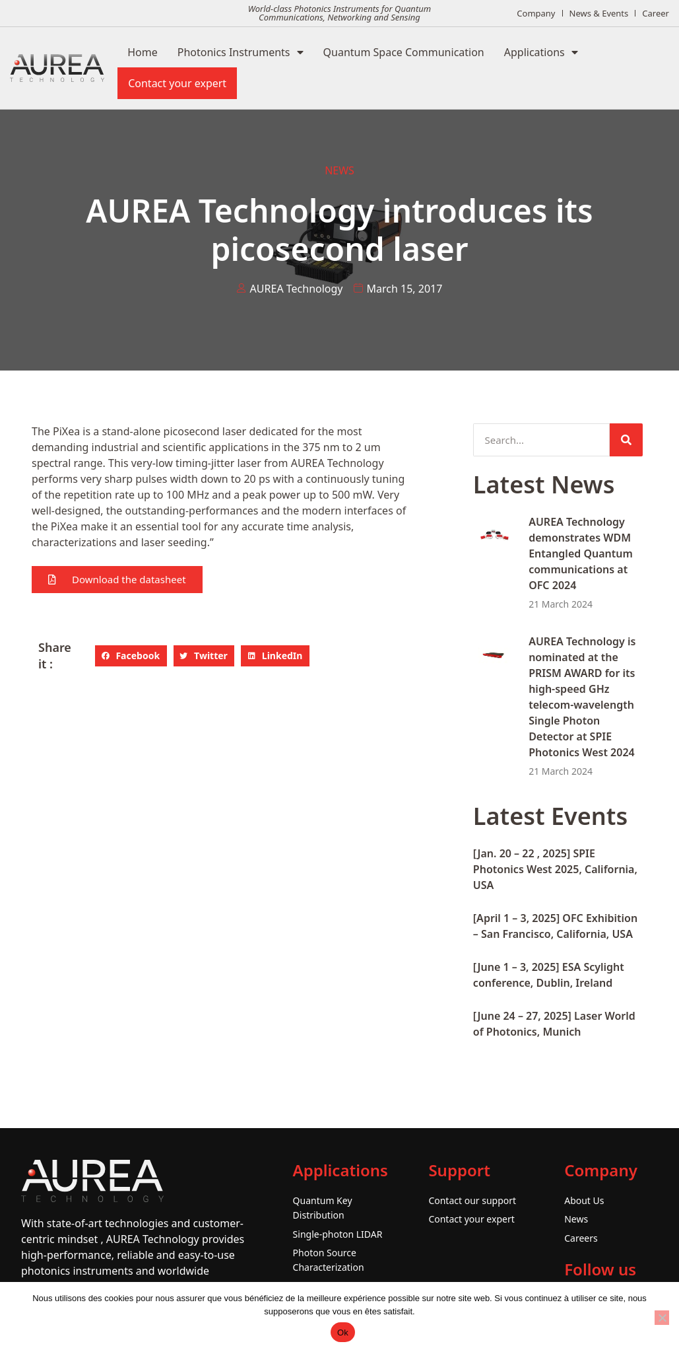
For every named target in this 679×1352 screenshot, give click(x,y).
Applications (541, 52)
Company (536, 13)
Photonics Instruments (241, 52)
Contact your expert (177, 83)
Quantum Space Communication (403, 52)
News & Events (599, 13)
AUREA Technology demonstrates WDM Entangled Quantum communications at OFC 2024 (581, 553)
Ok (342, 1332)
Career (655, 13)
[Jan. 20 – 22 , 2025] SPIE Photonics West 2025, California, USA (555, 869)
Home (142, 52)
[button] (117, 579)
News (339, 170)
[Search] (626, 439)
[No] (662, 1317)
